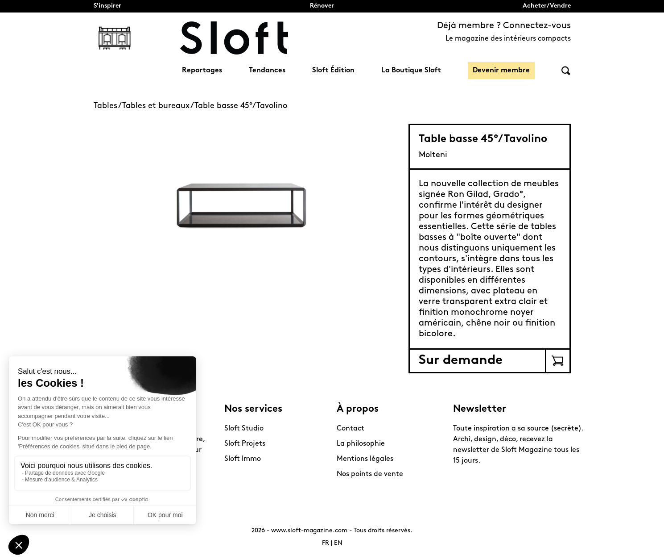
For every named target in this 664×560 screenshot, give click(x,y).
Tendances (267, 70)
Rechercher (565, 70)
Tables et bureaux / (158, 106)
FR (325, 543)
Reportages (202, 70)
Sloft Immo (242, 459)
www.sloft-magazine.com (309, 530)
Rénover (322, 6)
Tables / (108, 106)
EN (338, 543)
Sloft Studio (244, 428)
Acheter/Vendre (547, 6)
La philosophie (361, 443)
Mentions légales (365, 459)
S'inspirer (107, 6)
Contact (350, 428)
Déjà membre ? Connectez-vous (504, 25)
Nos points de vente (370, 474)
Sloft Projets (244, 443)
